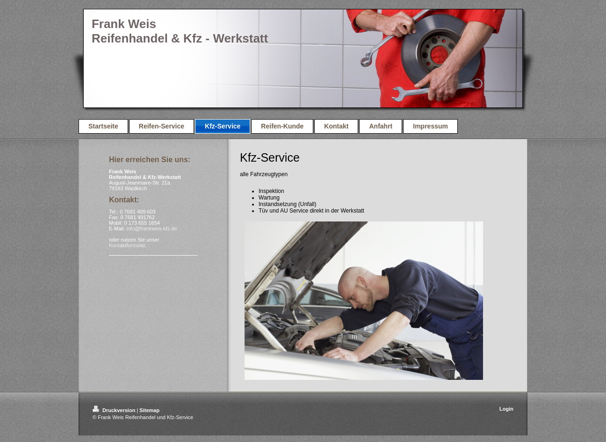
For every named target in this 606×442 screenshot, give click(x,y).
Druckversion (115, 410)
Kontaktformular (127, 245)
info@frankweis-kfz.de (151, 228)
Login (506, 409)
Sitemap (149, 410)
